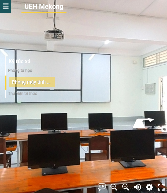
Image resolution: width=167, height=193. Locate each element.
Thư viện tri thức (22, 93)
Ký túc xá (20, 61)
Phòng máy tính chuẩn (33, 81)
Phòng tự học (20, 70)
